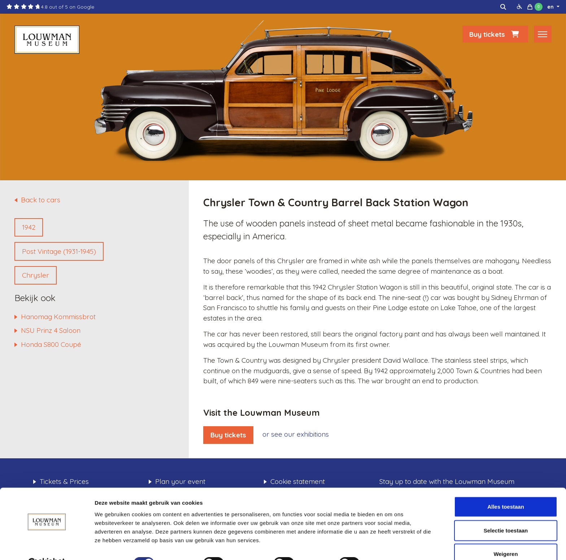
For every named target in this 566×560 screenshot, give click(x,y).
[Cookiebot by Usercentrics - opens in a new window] (46, 546)
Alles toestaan (505, 489)
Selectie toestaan (506, 513)
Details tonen (390, 546)
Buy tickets (495, 35)
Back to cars (40, 199)
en (551, 7)
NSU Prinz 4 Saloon (50, 330)
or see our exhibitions (295, 434)
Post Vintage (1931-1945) (59, 251)
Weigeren (505, 536)
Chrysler (35, 275)
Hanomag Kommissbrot (58, 316)
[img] (503, 7)
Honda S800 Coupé (51, 344)
